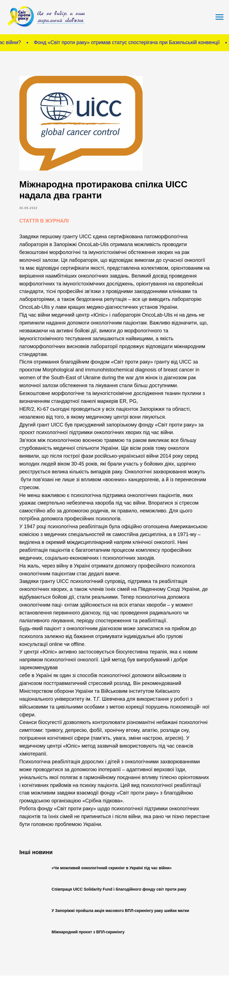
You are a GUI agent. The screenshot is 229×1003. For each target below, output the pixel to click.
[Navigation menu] (219, 17)
